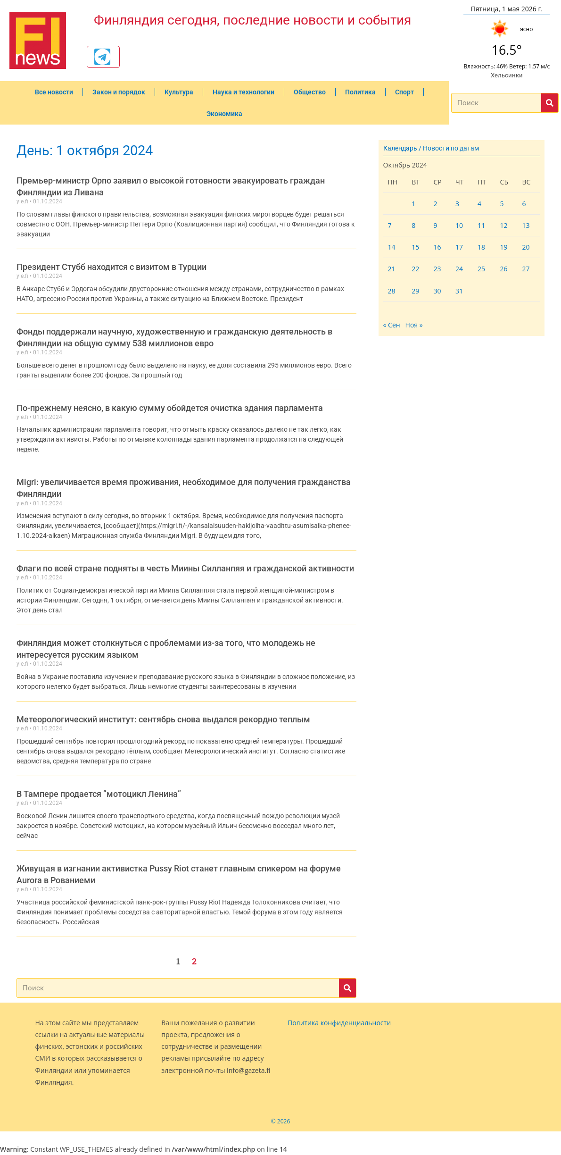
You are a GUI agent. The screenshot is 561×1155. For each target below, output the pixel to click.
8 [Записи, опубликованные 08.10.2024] (413, 225)
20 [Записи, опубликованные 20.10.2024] (525, 247)
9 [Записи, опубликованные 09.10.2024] (435, 225)
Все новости (54, 92)
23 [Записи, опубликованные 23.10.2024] (437, 268)
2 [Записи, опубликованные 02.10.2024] (435, 203)
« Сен (391, 324)
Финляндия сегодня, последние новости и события (252, 19)
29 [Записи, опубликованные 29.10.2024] (415, 290)
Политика (360, 92)
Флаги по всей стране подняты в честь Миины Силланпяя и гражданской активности (185, 568)
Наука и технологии (243, 92)
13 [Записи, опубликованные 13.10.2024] (525, 225)
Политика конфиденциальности (339, 1022)
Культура (179, 92)
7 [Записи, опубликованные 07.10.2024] (390, 225)
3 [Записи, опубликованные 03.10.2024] (457, 203)
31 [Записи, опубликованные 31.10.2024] (459, 290)
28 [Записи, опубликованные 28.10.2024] (392, 290)
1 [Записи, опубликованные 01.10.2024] (413, 203)
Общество (310, 92)
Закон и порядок (118, 92)
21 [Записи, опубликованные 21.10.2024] (392, 268)
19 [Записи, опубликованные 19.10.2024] (504, 247)
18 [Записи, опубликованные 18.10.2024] (481, 247)
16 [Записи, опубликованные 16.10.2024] (437, 247)
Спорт (404, 92)
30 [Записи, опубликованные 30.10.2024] (437, 290)
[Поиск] (549, 102)
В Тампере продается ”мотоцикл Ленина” (98, 794)
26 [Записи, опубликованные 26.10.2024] (504, 268)
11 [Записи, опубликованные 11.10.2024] (481, 225)
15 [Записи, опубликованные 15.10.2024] (415, 247)
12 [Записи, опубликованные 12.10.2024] (504, 225)
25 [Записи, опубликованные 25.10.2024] (481, 268)
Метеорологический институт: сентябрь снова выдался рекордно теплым (163, 719)
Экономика (224, 113)
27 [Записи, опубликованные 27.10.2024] (525, 268)
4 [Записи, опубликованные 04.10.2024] (479, 203)
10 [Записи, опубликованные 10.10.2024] (459, 225)
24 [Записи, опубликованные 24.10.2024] (459, 268)
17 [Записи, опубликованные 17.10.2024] (459, 247)
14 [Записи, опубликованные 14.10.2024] (392, 247)
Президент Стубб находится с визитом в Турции (111, 267)
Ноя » (414, 324)
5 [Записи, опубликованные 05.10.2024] (502, 203)
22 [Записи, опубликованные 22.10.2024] (415, 268)
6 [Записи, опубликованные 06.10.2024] (524, 203)
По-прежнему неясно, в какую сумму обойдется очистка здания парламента (169, 408)
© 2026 (280, 1121)
